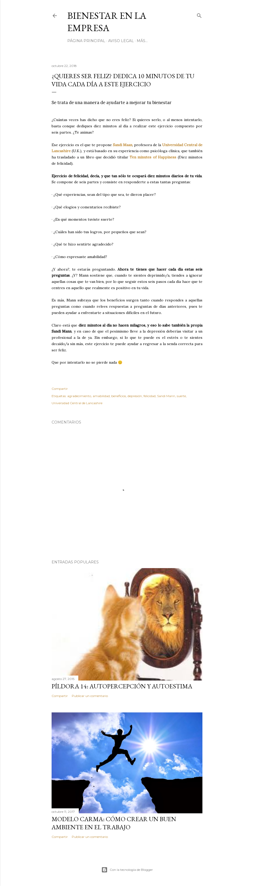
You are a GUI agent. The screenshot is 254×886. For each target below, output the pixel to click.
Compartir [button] (60, 389)
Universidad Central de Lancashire (77, 403)
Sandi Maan (122, 144)
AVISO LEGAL (121, 40)
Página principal (86, 40)
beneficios (118, 396)
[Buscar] (199, 14)
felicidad (149, 396)
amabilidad (101, 396)
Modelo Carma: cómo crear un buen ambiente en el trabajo (114, 823)
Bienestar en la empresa (106, 21)
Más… (142, 40)
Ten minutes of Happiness (153, 157)
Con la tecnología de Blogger (127, 870)
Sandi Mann (166, 396)
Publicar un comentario (90, 696)
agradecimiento (79, 396)
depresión (135, 396)
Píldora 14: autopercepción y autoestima (122, 686)
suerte (181, 396)
